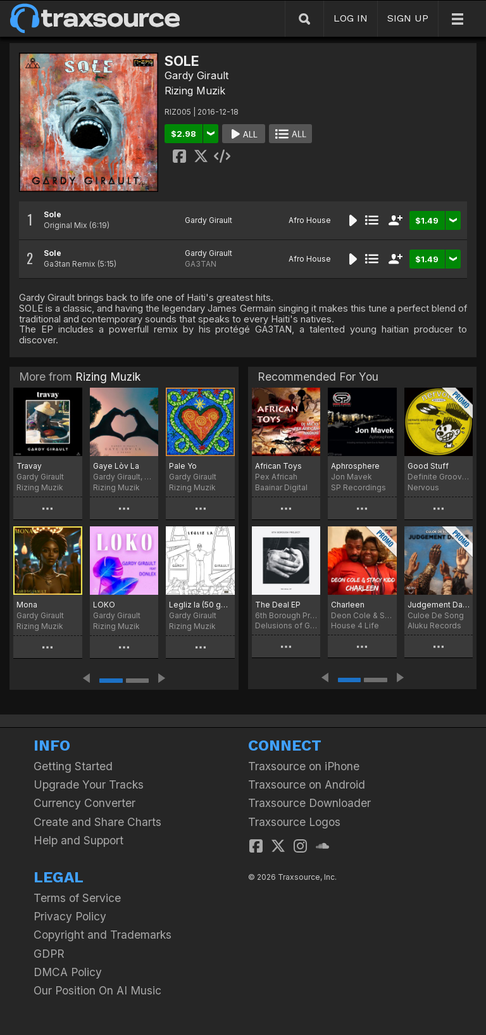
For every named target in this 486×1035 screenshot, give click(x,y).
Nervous (423, 487)
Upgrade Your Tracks (89, 784)
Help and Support (78, 840)
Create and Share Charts (97, 822)
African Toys (278, 466)
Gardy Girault (196, 75)
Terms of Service (77, 898)
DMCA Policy (68, 972)
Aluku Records (434, 625)
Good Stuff (428, 466)
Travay (29, 466)
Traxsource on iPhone (303, 766)
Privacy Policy (70, 916)
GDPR (49, 953)
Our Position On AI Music (97, 990)
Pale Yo (183, 466)
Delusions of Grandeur (286, 625)
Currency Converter (84, 803)
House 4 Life (355, 625)
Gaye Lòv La (116, 466)
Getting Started (73, 766)
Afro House (310, 220)
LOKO (104, 604)
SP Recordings (358, 487)
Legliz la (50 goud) (200, 604)
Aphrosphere (355, 466)
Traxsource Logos (294, 822)
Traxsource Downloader (309, 803)
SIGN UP (407, 18)
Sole (52, 214)
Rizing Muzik (195, 90)
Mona (26, 604)
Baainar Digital (281, 487)
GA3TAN (200, 264)
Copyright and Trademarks (102, 934)
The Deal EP (278, 604)
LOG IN (350, 18)
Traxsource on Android (306, 784)
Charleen (347, 604)
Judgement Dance (439, 604)
